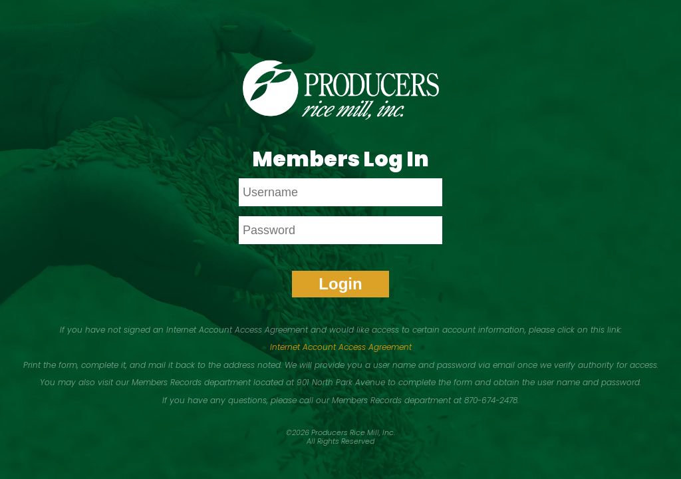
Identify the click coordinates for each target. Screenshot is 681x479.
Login (340, 284)
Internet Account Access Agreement (341, 347)
